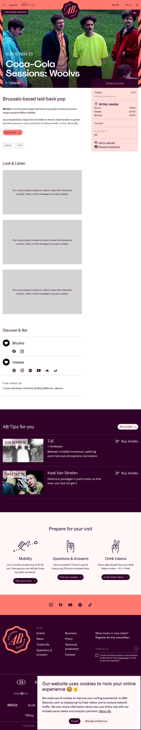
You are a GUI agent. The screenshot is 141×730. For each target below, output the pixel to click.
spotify (80, 605)
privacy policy (123, 658)
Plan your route (25, 580)
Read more (13, 132)
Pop (19, 145)
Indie (8, 145)
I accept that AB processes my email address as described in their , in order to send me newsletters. (119, 658)
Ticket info (42, 644)
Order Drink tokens (116, 577)
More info (105, 711)
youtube (70, 605)
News (40, 639)
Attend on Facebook (107, 146)
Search (137, 5)
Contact (70, 654)
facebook (60, 604)
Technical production (72, 647)
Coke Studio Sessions (15, 11)
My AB (115, 4)
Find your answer (70, 577)
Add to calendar (104, 142)
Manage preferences (96, 721)
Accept (74, 721)
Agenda (13, 4)
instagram (51, 605)
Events (40, 633)
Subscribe (136, 649)
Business (71, 633)
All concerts (128, 426)
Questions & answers (44, 652)
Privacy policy (29, 726)
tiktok (90, 605)
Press (69, 639)
